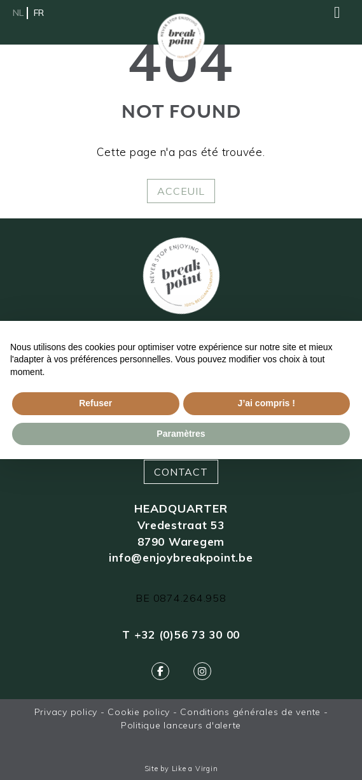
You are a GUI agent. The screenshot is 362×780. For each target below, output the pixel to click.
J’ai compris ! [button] (266, 403)
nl (18, 12)
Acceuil (180, 191)
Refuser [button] (95, 403)
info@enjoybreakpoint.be (181, 557)
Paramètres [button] (181, 434)
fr (39, 12)
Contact (180, 471)
